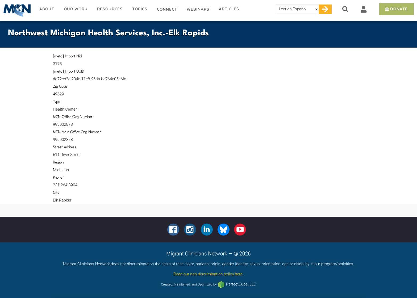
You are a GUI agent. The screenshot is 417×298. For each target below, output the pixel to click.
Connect (167, 9)
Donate (396, 8)
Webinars (198, 9)
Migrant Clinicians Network (17, 10)
